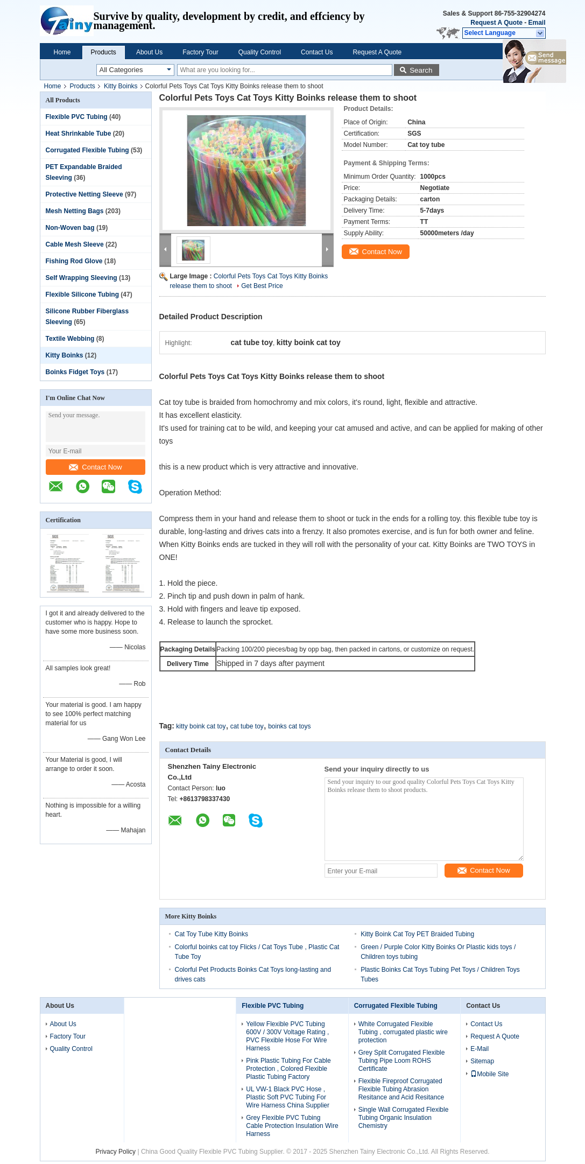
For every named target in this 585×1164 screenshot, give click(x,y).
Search (421, 70)
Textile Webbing (70, 338)
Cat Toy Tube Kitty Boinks (212, 934)
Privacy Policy (115, 1151)
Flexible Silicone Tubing (82, 294)
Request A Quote (496, 22)
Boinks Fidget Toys (75, 372)
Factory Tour (200, 52)
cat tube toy (247, 726)
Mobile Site (489, 1074)
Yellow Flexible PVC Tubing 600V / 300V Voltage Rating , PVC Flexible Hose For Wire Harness (287, 1036)
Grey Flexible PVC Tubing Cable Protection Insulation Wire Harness (292, 1126)
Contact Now (95, 467)
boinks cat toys (289, 726)
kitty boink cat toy (200, 726)
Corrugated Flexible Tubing (87, 150)
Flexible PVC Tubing (77, 117)
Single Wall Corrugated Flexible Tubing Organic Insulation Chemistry (403, 1118)
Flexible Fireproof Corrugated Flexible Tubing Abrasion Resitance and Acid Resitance (401, 1089)
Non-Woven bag (70, 228)
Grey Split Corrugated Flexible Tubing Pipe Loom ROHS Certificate (401, 1060)
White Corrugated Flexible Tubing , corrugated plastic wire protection (403, 1032)
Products (103, 52)
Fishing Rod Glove (74, 261)
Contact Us (317, 52)
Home (62, 52)
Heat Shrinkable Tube (78, 133)
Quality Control (259, 52)
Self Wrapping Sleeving (81, 278)
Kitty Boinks (121, 86)
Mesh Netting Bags (75, 211)
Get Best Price (262, 286)
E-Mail (479, 1049)
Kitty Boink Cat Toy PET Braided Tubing (417, 934)
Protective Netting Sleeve (84, 194)
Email (536, 22)
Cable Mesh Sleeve (75, 244)
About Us (149, 52)
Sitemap (482, 1061)
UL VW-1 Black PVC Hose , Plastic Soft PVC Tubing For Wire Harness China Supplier (287, 1097)
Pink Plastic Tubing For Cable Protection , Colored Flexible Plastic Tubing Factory (288, 1069)
